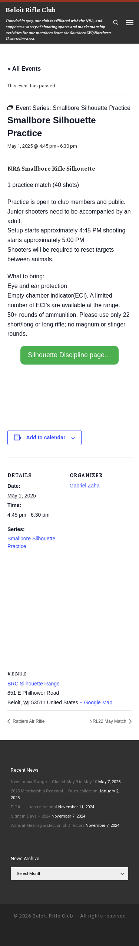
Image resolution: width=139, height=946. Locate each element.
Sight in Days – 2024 (30, 816)
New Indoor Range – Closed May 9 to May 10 (54, 781)
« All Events (24, 69)
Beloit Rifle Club (53, 916)
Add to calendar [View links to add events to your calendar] (46, 437)
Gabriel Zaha (85, 486)
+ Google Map (96, 702)
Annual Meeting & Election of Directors (48, 825)
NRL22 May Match (108, 721)
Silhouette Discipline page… (69, 355)
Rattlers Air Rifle (27, 721)
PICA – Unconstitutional (34, 806)
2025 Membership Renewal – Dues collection (54, 791)
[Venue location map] (69, 608)
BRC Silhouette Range (33, 684)
